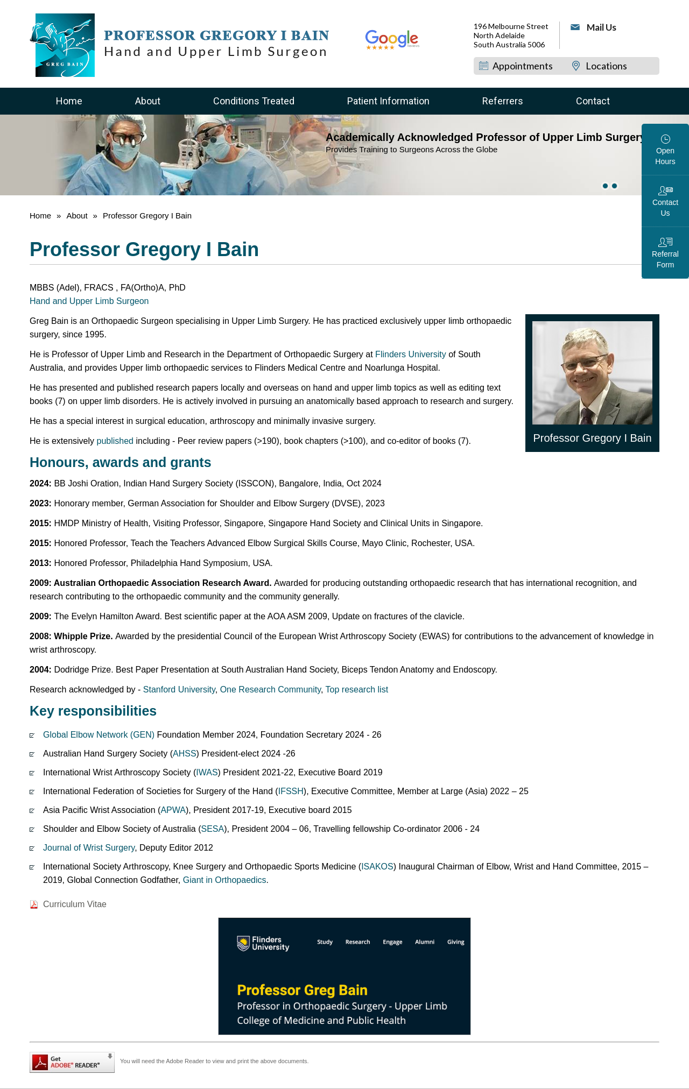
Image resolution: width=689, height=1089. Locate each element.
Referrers (502, 101)
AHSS (184, 753)
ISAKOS (377, 866)
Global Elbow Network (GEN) (98, 734)
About (147, 101)
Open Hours (665, 156)
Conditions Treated (253, 101)
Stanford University (179, 689)
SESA (212, 828)
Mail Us (601, 27)
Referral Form (665, 259)
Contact (593, 101)
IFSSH (291, 791)
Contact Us (665, 207)
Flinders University (409, 354)
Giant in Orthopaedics (224, 880)
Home (69, 101)
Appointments (523, 66)
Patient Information (388, 101)
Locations (606, 66)
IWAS (206, 772)
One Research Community (270, 689)
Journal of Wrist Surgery (89, 847)
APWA (173, 810)
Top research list (357, 689)
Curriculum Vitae (75, 904)
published (115, 440)
